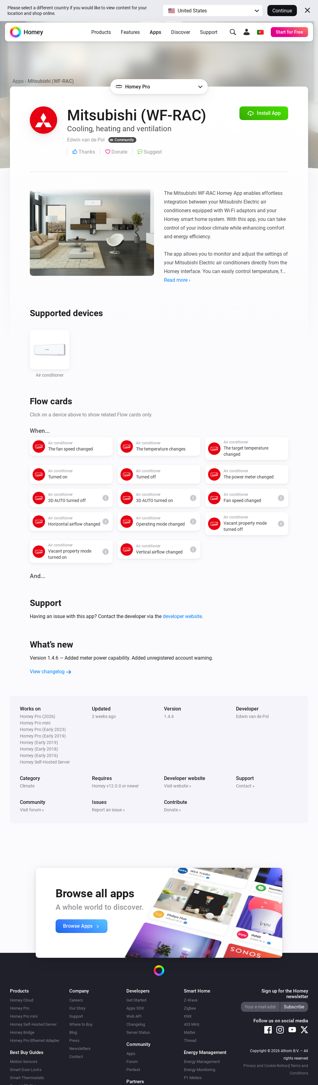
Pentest (133, 1069)
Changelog (135, 1024)
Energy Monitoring (199, 1069)
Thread (190, 1040)
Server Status (138, 1032)
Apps (155, 35)
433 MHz (191, 1024)
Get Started (136, 1000)
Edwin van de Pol (252, 716)
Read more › (177, 280)
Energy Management (202, 1061)
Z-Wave (191, 1000)
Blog (73, 1032)
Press (74, 1040)
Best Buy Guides (26, 1052)
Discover (180, 35)
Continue (282, 11)
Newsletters (80, 1048)
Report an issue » (108, 809)
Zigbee (190, 1008)
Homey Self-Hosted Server (33, 1024)
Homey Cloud (21, 1000)
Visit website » (177, 785)
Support (208, 35)
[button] (212, 10)
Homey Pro (19, 1008)
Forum (132, 1061)
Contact (76, 1056)
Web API (134, 1016)
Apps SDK (135, 1008)
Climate (27, 785)
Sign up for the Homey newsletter (284, 993)
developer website (182, 616)
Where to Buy (81, 1024)
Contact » (245, 785)
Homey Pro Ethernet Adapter (34, 1040)
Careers (76, 1000)
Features (130, 35)
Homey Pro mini (24, 1016)
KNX (188, 1016)
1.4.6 (169, 716)
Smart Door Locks (26, 1069)
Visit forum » (32, 809)
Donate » (172, 809)
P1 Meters (193, 1077)
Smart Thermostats (27, 1077)
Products (101, 35)
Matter (189, 1032)
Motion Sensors (24, 1061)
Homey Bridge (22, 1032)
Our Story (77, 1008)
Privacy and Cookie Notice (265, 1066)
